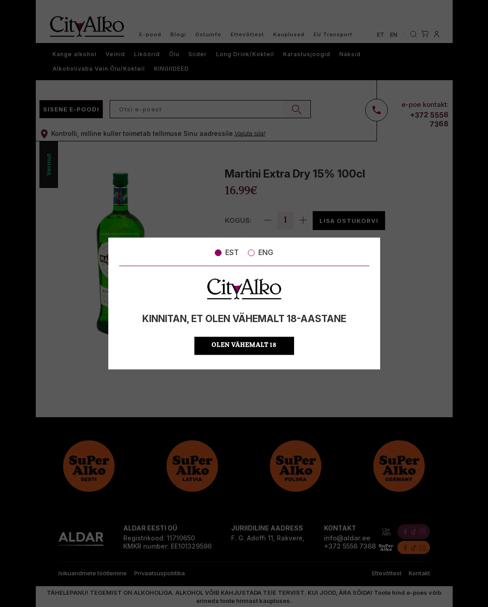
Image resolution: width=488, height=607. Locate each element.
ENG (260, 252)
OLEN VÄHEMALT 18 (244, 346)
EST (227, 252)
